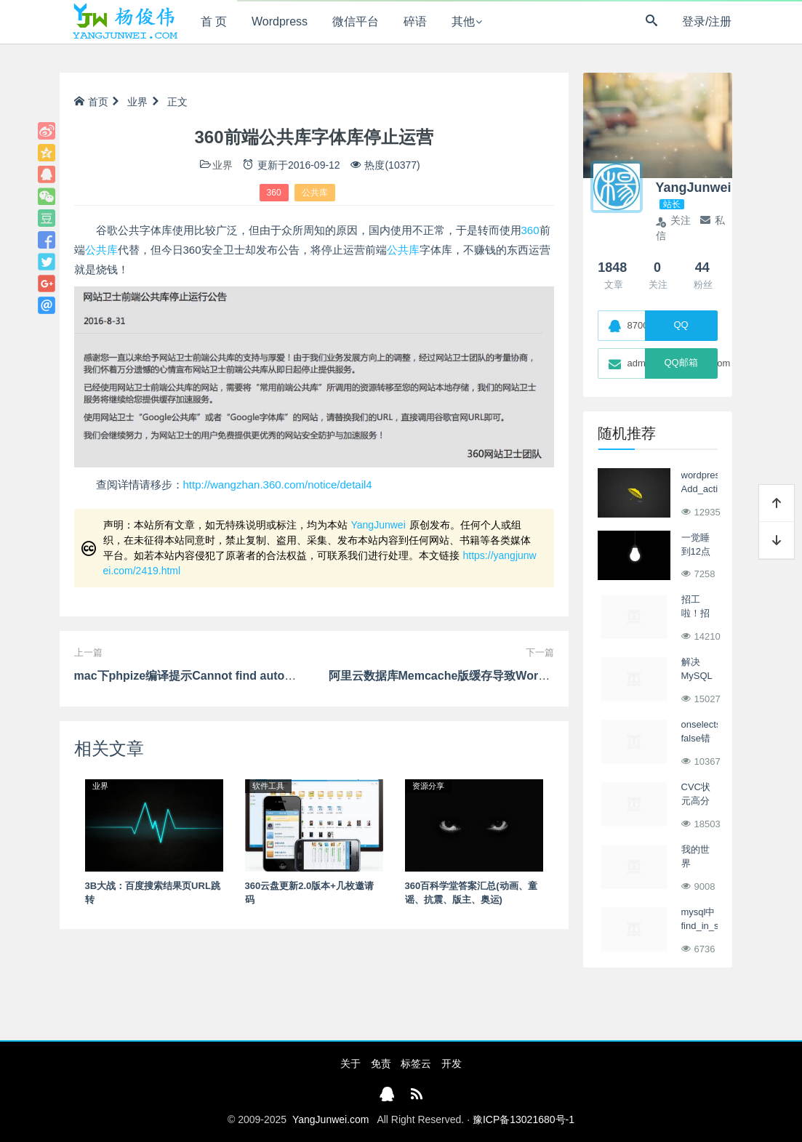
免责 (381, 1063)
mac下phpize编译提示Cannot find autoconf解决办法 (215, 675)
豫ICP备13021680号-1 (523, 1119)
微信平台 (355, 21)
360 (274, 193)
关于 (350, 1063)
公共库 (315, 193)
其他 (463, 21)
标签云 (416, 1063)
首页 (91, 102)
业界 (137, 102)
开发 (451, 1063)
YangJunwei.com (330, 1119)
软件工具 (268, 785)
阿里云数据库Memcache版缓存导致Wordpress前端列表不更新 (493, 675)
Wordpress (280, 21)
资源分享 (428, 785)
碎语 (415, 21)
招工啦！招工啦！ (695, 613)
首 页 (214, 21)
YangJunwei (378, 525)
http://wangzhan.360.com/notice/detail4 (277, 484)
